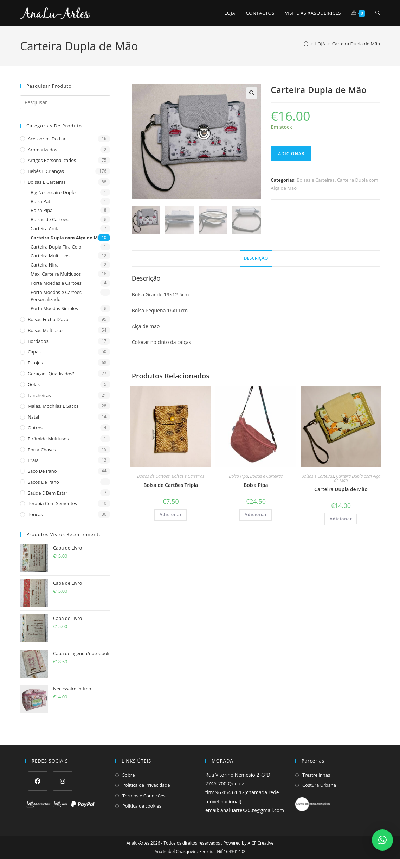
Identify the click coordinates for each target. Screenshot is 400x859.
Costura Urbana (319, 785)
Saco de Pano (42, 471)
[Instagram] (62, 781)
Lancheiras (39, 395)
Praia (33, 460)
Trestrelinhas (316, 775)
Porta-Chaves (42, 449)
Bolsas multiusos (46, 330)
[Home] (306, 43)
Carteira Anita (45, 228)
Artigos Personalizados (52, 160)
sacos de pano (43, 482)
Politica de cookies (141, 806)
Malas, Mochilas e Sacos (53, 406)
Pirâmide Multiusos (48, 438)
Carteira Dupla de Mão (356, 43)
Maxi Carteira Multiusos (56, 274)
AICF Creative (261, 843)
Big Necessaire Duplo (53, 192)
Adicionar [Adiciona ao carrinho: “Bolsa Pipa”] (256, 515)
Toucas (35, 514)
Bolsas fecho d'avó (48, 319)
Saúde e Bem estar (47, 493)
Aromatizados (42, 149)
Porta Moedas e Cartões (56, 283)
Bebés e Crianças (46, 171)
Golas (34, 384)
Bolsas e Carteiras (47, 182)
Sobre (128, 775)
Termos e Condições (144, 795)
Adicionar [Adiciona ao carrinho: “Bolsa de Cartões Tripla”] (171, 515)
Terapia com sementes (52, 503)
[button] (251, 93)
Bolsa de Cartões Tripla (170, 485)
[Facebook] (37, 781)
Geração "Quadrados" (51, 373)
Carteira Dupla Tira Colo (56, 247)
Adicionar (291, 154)
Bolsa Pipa (42, 210)
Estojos (35, 362)
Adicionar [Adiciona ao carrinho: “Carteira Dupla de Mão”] (341, 519)
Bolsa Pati (41, 201)
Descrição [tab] (256, 259)
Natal (33, 417)
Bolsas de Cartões (50, 219)
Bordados (38, 341)
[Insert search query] (65, 102)
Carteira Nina (45, 265)
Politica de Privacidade (146, 785)
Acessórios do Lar (47, 139)
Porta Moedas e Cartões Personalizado (56, 296)
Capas (34, 352)
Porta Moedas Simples (54, 308)
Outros (35, 428)
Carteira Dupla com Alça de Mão (67, 237)
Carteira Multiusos (50, 255)
